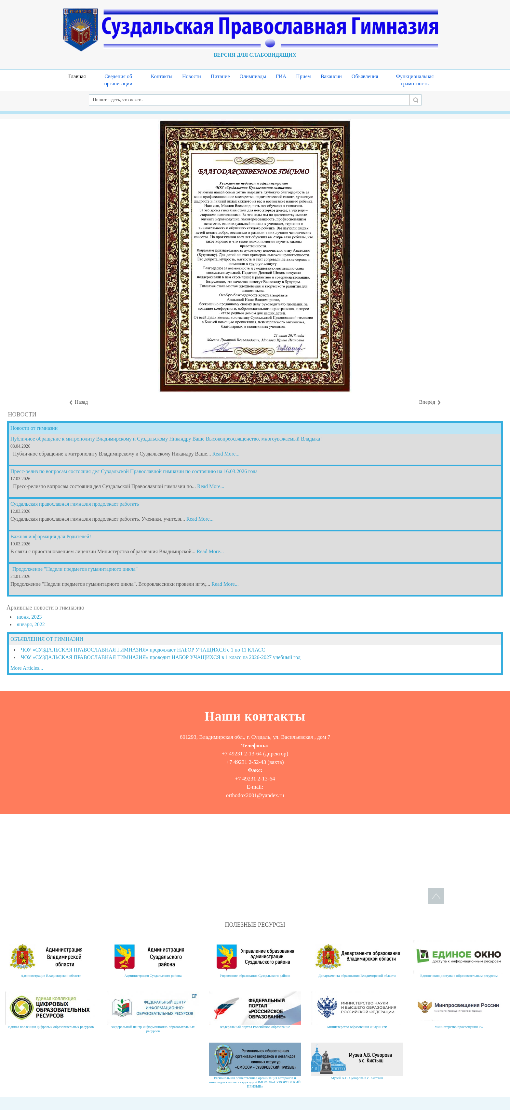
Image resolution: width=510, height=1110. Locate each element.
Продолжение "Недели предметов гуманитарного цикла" (75, 569)
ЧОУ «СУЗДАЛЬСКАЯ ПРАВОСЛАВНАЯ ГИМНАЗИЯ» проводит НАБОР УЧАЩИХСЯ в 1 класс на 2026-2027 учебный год (161, 657)
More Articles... (26, 668)
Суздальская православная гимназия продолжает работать (74, 504)
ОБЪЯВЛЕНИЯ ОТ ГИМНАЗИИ (46, 639)
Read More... (226, 454)
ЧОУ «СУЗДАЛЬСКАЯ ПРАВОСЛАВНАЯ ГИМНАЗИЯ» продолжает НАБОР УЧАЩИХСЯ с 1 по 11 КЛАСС (143, 650)
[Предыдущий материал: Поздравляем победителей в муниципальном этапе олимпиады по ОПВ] (78, 402)
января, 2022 (31, 624)
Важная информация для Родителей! (50, 536)
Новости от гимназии (34, 428)
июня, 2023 (29, 617)
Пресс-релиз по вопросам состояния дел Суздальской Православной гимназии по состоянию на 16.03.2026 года (134, 471)
